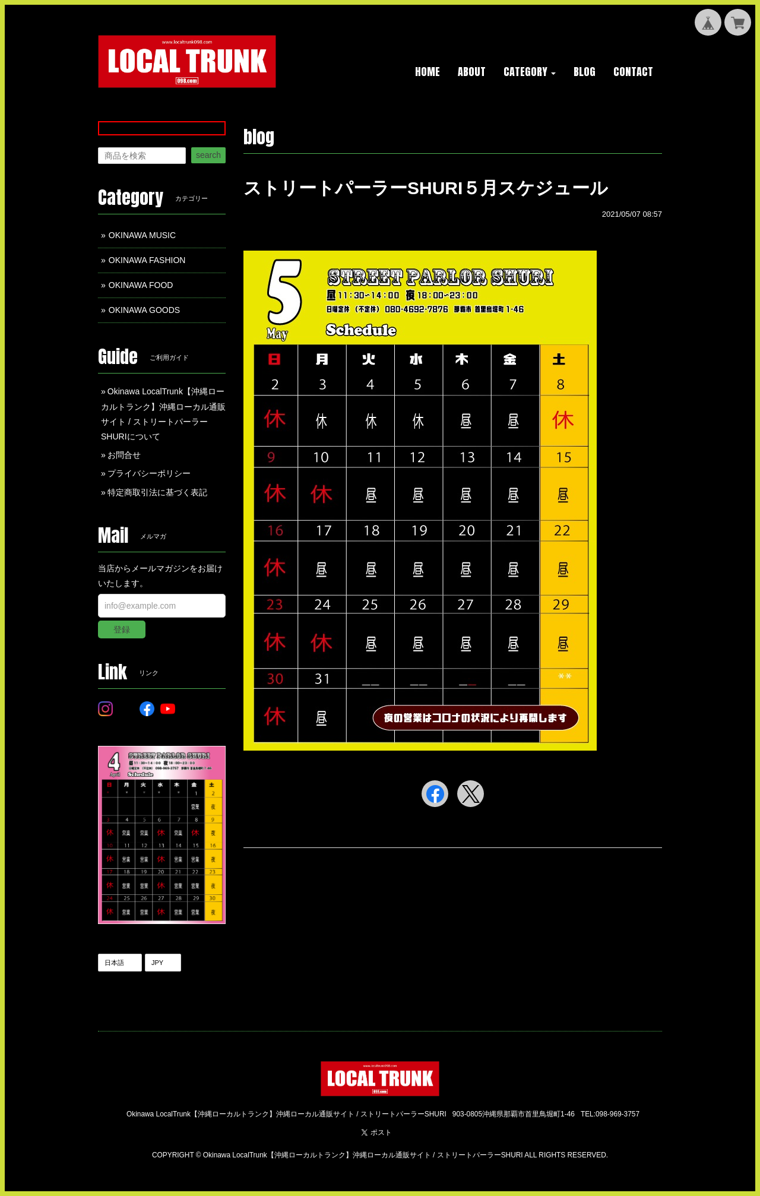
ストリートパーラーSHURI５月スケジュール (425, 188)
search (208, 155)
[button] (530, 72)
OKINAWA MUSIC (142, 235)
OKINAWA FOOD (141, 285)
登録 (121, 629)
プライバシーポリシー (149, 473)
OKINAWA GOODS (144, 310)
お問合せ (124, 455)
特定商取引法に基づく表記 (157, 492)
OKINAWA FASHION (147, 260)
